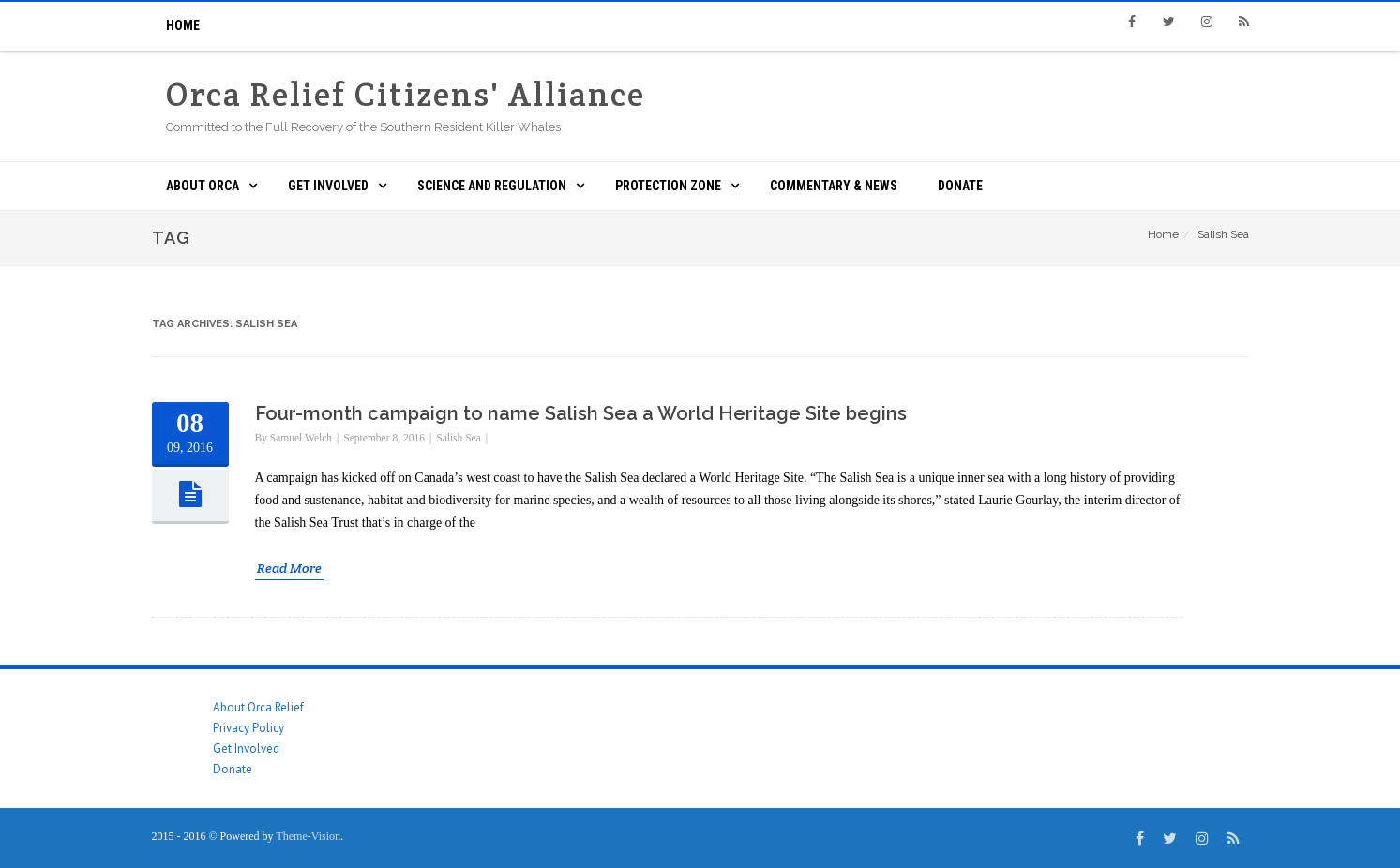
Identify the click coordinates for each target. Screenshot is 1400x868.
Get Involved (328, 185)
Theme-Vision (308, 836)
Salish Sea (458, 437)
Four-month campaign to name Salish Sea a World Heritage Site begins (581, 413)
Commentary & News (833, 185)
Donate (960, 185)
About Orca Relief (258, 707)
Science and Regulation (491, 185)
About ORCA (202, 185)
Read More (289, 568)
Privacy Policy (248, 728)
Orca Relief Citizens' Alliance (405, 94)
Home (183, 25)
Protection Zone (668, 185)
